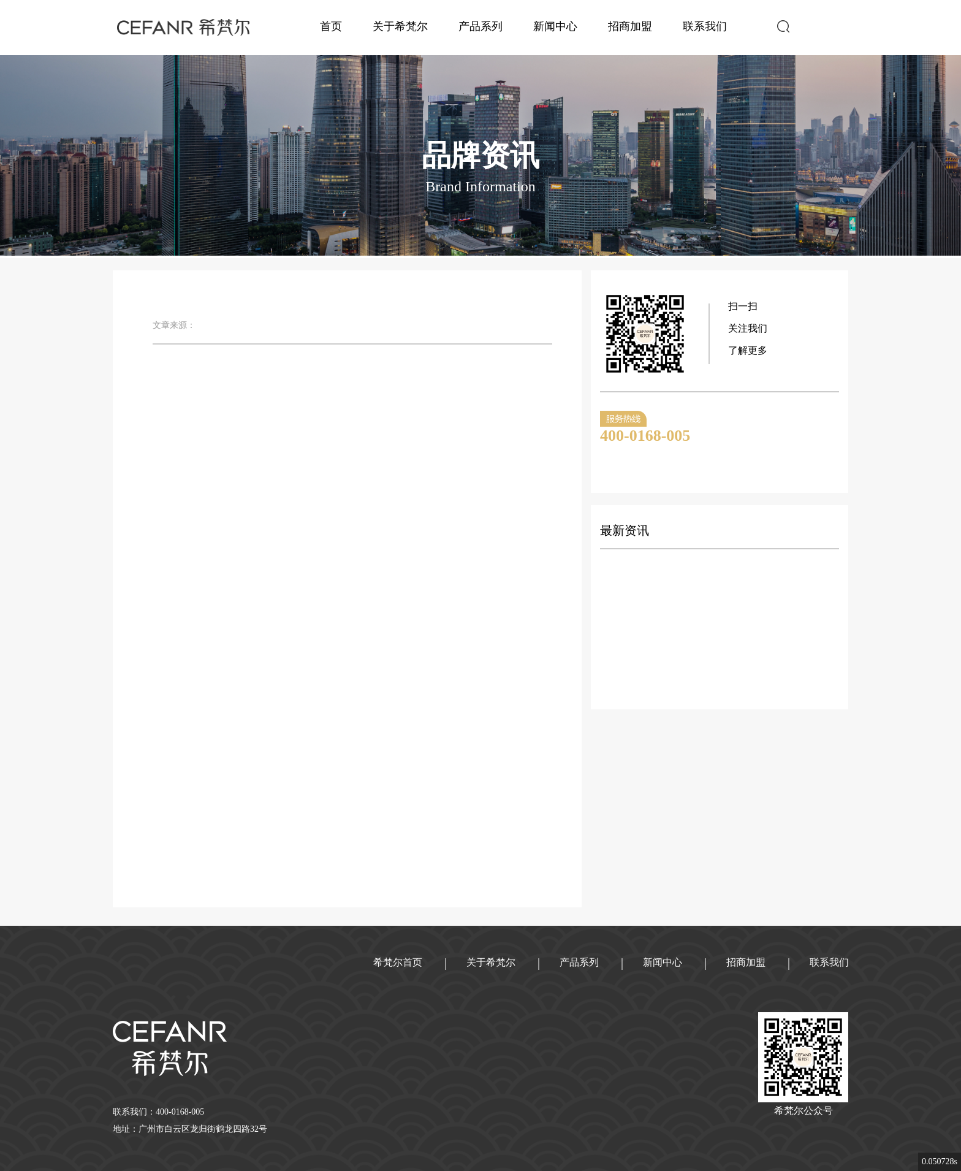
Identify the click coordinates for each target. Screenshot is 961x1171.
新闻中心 (555, 26)
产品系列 (480, 26)
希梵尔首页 (397, 962)
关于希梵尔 (400, 26)
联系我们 (705, 26)
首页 (331, 26)
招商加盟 (630, 26)
